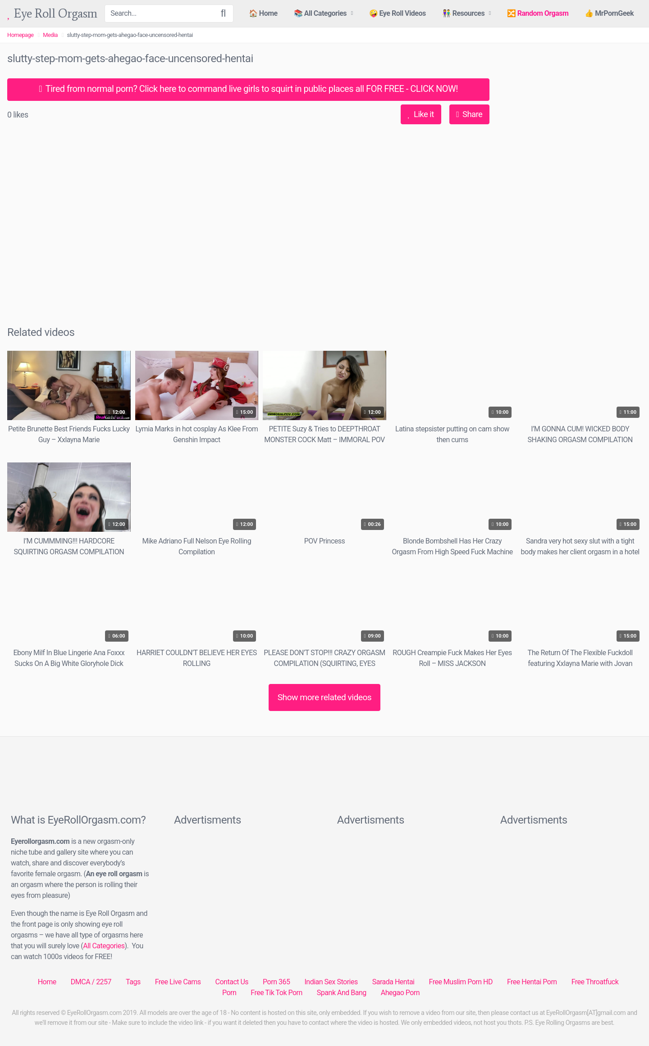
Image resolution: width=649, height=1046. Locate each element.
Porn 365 (276, 982)
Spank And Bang (341, 992)
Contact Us (232, 982)
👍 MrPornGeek (609, 13)
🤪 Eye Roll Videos (397, 13)
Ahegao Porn (400, 992)
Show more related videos (325, 697)
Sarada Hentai (393, 982)
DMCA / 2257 (91, 982)
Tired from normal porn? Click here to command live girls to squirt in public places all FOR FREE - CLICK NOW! (248, 88)
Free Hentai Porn (532, 982)
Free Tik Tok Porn (276, 992)
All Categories (103, 946)
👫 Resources (463, 13)
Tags (133, 982)
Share (469, 114)
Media (50, 35)
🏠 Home (263, 13)
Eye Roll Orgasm (52, 14)
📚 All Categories (320, 13)
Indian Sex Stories (330, 982)
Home (47, 982)
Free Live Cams (178, 982)
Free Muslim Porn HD (460, 982)
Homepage (20, 35)
